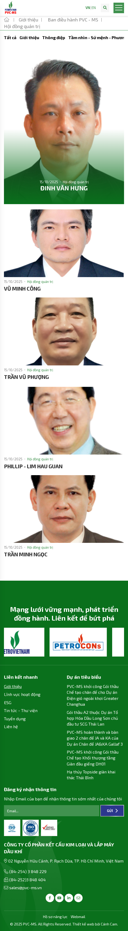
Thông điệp (53, 37)
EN (94, 8)
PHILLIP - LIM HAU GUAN (33, 466)
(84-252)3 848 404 (27, 879)
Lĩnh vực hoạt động (22, 694)
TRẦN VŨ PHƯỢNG (26, 377)
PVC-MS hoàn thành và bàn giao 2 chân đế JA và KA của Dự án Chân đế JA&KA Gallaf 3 (95, 738)
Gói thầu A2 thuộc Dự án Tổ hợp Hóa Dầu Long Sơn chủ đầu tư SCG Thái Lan (92, 718)
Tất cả (10, 37)
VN (88, 8)
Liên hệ (11, 726)
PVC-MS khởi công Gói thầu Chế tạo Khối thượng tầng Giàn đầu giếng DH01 (92, 757)
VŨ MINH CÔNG (22, 288)
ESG (7, 702)
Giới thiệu (29, 37)
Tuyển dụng (15, 718)
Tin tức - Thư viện (20, 710)
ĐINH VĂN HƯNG (64, 188)
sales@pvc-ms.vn (25, 887)
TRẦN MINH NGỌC (26, 554)
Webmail (78, 916)
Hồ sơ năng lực (55, 916)
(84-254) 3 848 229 (27, 871)
